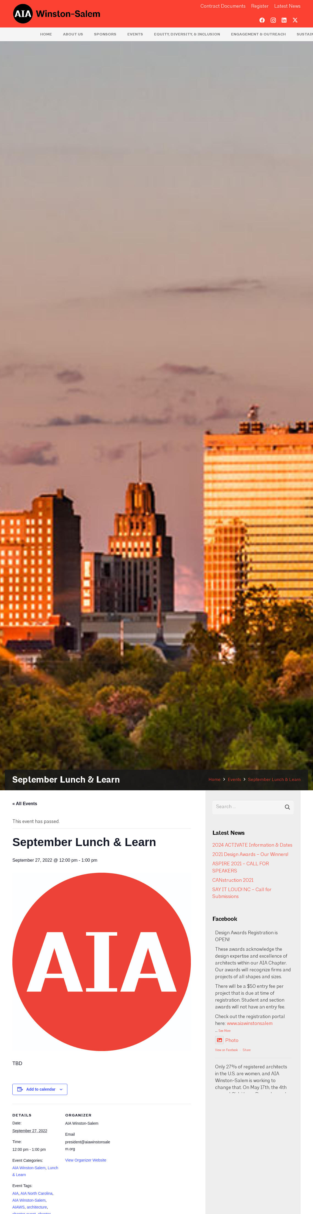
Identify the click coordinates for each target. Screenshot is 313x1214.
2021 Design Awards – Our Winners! (250, 854)
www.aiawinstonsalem (250, 1023)
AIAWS (18, 1207)
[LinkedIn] (284, 20)
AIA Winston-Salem (29, 1168)
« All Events (24, 803)
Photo (226, 1040)
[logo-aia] (56, 14)
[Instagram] (273, 20)
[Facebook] (262, 20)
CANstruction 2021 (232, 880)
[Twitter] (295, 20)
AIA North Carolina (37, 1193)
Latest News (287, 6)
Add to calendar (41, 1089)
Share (247, 1050)
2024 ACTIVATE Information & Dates (252, 845)
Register (260, 6)
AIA (15, 1193)
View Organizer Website (85, 1160)
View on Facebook (226, 1050)
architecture (37, 1207)
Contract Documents (223, 6)
